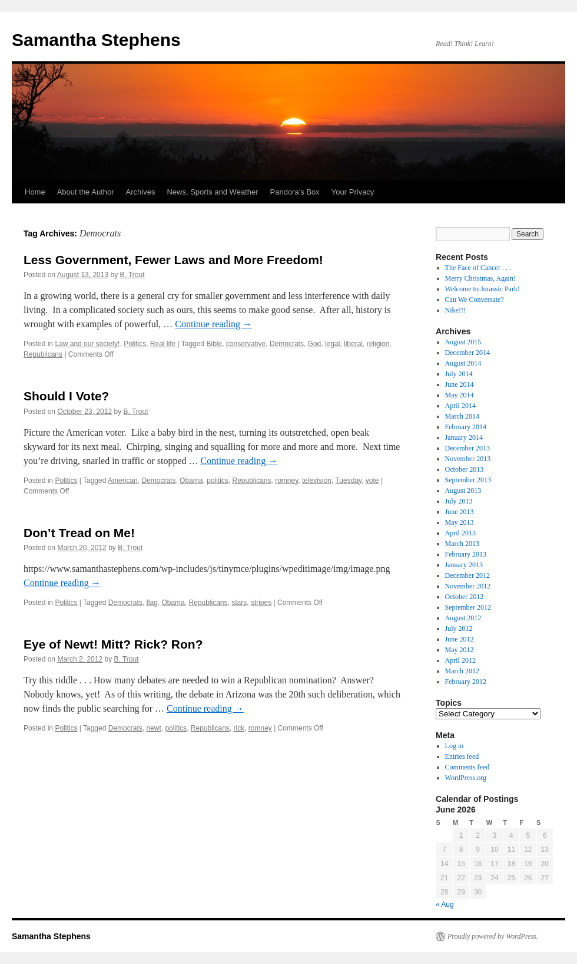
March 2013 (462, 543)
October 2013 (464, 469)
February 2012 (465, 681)
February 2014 (465, 427)
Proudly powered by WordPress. (492, 936)
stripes (261, 602)
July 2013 (459, 501)
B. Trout (132, 275)
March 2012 (462, 671)
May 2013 (459, 522)
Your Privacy (352, 191)
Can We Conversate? (474, 299)
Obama (191, 480)
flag (151, 602)
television (316, 480)
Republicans (43, 354)
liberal (353, 344)
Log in (454, 746)
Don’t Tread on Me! (79, 532)
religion (378, 344)
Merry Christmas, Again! (480, 278)
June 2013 (459, 512)
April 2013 (460, 533)
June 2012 (459, 639)
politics (217, 480)
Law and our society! (87, 344)
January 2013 (464, 565)
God (314, 344)
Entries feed (462, 756)
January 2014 (464, 437)
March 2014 (462, 416)
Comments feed (467, 767)
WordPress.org (465, 778)
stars (239, 602)
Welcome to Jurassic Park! (482, 289)
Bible (214, 344)
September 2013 (468, 480)
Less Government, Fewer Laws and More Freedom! (173, 260)
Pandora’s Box (295, 191)
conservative (246, 344)
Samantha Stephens (96, 40)
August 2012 (463, 618)
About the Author (85, 191)
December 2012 (467, 575)
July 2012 (459, 628)
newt (153, 728)
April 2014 (460, 406)
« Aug (445, 904)
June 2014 (459, 384)
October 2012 (464, 597)
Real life (162, 344)
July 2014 (459, 374)
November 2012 (468, 586)
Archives (140, 191)
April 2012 (460, 660)
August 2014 (463, 363)
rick (239, 728)
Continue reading (213, 324)
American (123, 480)
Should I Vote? (66, 396)
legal (332, 344)
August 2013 (463, 490)
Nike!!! (455, 310)
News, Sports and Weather (212, 191)
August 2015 (463, 342)
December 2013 (467, 448)
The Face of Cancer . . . (478, 268)
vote (372, 480)
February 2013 (465, 554)
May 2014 (459, 395)
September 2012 (468, 607)
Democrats (287, 344)
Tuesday (348, 480)
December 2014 (467, 352)
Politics (135, 344)
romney (286, 480)
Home (35, 191)
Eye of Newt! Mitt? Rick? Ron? (113, 644)
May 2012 (459, 650)
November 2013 (468, 459)
